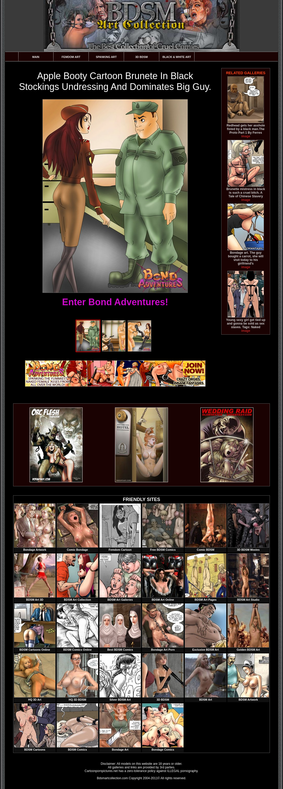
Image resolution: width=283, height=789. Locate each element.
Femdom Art (71, 56)
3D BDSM (141, 56)
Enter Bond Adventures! (115, 302)
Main (35, 56)
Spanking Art (106, 56)
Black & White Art (176, 56)
